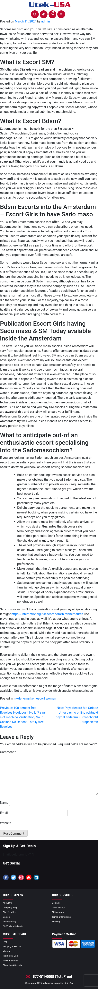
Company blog (10, 907)
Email (4, 813)
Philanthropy (58, 912)
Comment (8, 752)
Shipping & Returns (12, 946)
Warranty (7, 951)
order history (58, 907)
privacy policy (9, 921)
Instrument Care (10, 956)
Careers (6, 917)
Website (5, 823)
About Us (7, 903)
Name (4, 802)
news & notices (10, 960)
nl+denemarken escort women (35, 698)
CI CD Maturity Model (13, 926)
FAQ (5, 942)
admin (45, 21)
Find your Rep (9, 912)
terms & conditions (61, 917)
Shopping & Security (12, 965)
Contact (55, 903)
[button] (35, 14)
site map (56, 921)
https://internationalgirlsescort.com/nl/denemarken (47, 614)
